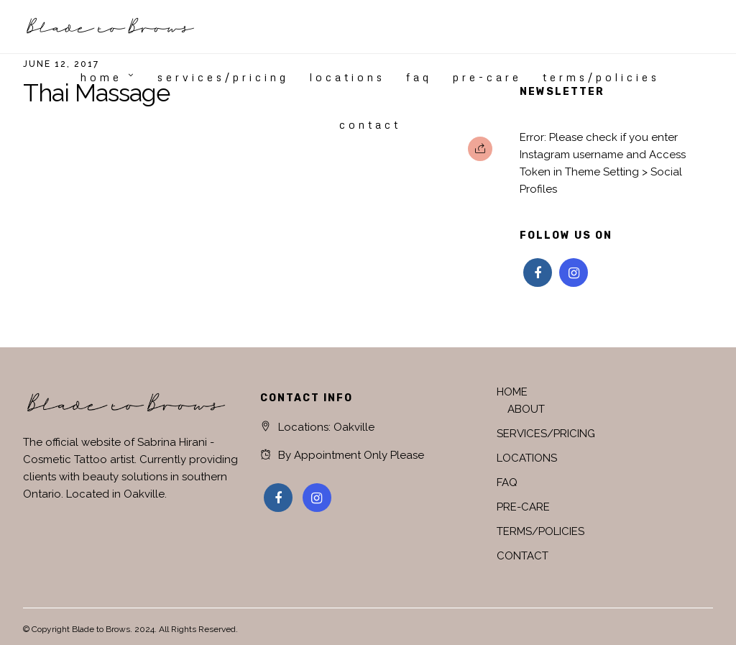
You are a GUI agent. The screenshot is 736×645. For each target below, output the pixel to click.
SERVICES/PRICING (223, 76)
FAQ (419, 76)
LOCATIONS (347, 76)
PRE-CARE (487, 76)
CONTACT (370, 124)
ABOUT (526, 409)
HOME (101, 76)
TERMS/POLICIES (601, 76)
